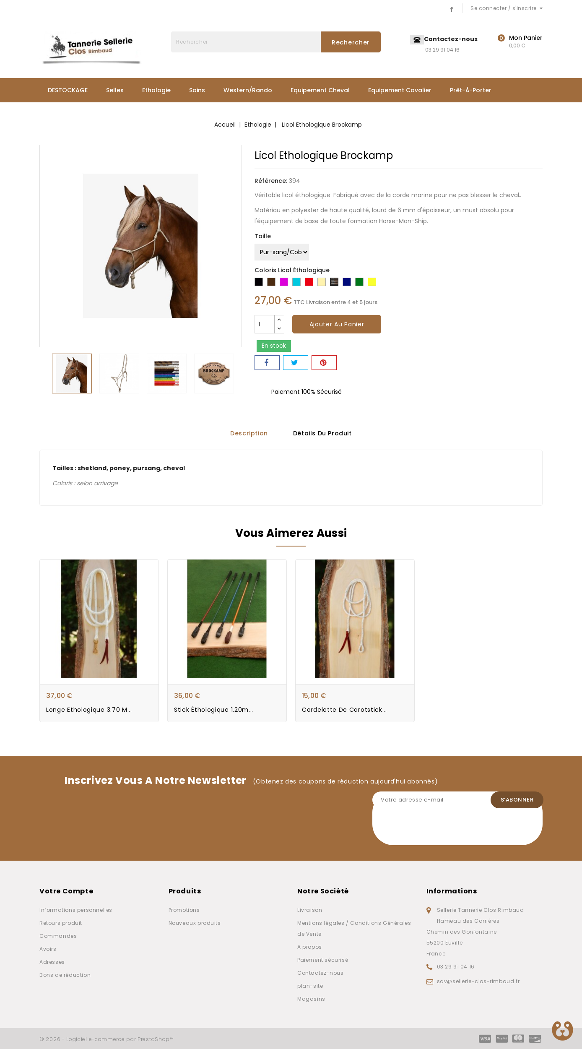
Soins (197, 90)
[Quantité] (265, 324)
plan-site (310, 985)
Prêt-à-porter (470, 90)
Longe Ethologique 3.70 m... (89, 710)
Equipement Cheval (320, 90)
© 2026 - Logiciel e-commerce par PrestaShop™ (106, 1039)
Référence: (271, 181)
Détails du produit (322, 433)
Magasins (311, 998)
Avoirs (48, 949)
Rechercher (351, 42)
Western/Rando (247, 90)
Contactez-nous (320, 972)
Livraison (309, 910)
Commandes (58, 936)
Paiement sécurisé (322, 959)
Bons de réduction (65, 975)
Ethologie (156, 90)
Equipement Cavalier (399, 90)
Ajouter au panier (336, 324)
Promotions (184, 910)
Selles (115, 90)
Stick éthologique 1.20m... (213, 710)
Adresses (52, 962)
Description (249, 433)
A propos (309, 946)
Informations (451, 891)
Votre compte (66, 891)
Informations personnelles (75, 910)
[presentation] (436, 828)
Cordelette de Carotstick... (344, 710)
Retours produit (60, 923)
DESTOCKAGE (68, 90)
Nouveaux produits (195, 923)
